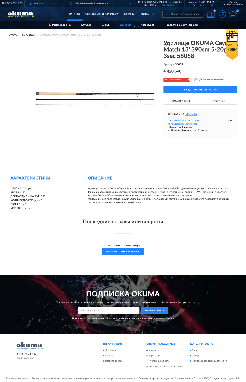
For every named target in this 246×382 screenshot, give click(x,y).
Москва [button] (191, 114)
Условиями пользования (153, 318)
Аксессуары (148, 25)
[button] (203, 5)
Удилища (125, 25)
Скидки (196, 356)
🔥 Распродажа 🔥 (60, 25)
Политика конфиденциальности (210, 361)
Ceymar (28, 208)
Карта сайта (155, 356)
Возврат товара (114, 361)
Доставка (110, 350)
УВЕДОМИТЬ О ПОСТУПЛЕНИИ (200, 90)
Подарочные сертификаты (181, 25)
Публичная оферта (159, 361)
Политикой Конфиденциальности (122, 318)
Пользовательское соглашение (166, 366)
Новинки (129, 14)
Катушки (86, 25)
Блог (194, 350)
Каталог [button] (74, 14)
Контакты (147, 14)
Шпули (106, 25)
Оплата (109, 356)
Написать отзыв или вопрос (123, 251)
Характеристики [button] (181, 101)
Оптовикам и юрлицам (101, 14)
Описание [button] (219, 101)
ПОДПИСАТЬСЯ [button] (154, 310)
